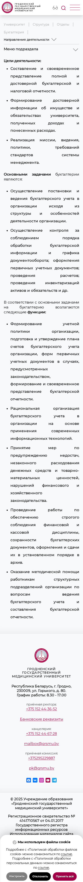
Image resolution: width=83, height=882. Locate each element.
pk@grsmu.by (41, 768)
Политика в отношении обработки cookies (41, 854)
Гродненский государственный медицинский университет (21, 7)
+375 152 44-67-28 (41, 733)
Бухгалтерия (14, 32)
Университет (14, 24)
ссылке (66, 880)
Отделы (63, 24)
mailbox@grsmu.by (41, 743)
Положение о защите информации (41, 847)
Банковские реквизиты (41, 719)
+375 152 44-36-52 (41, 709)
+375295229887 (41, 758)
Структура (41, 24)
